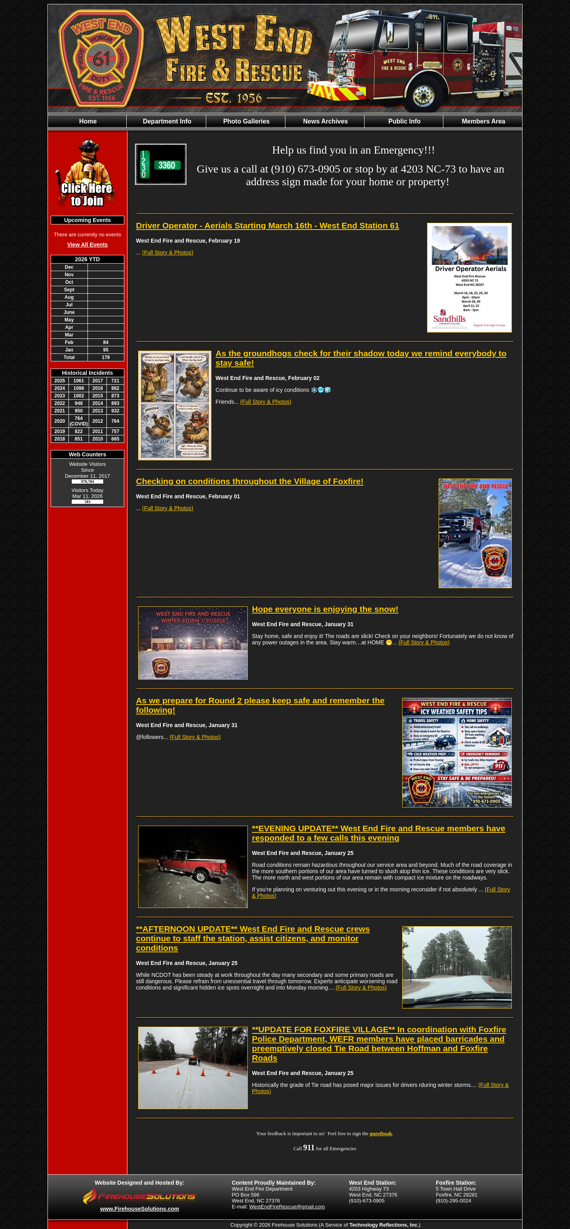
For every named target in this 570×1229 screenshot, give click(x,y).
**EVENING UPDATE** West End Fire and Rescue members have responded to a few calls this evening (378, 833)
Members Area (482, 121)
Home (87, 121)
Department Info (166, 121)
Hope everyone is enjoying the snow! (325, 609)
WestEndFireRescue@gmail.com (287, 1207)
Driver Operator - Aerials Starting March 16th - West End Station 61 (267, 225)
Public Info (404, 121)
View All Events (87, 244)
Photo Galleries (245, 121)
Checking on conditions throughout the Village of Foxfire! (250, 481)
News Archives (324, 121)
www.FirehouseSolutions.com (139, 1209)
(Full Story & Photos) (167, 252)
